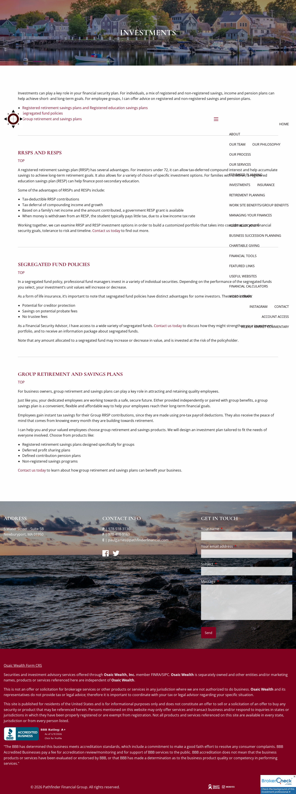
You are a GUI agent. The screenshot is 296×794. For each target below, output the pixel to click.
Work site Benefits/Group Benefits (259, 205)
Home (284, 124)
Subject (224, 564)
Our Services (240, 164)
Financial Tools (242, 256)
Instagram (258, 306)
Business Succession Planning (255, 235)
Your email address (234, 546)
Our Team (237, 144)
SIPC (165, 674)
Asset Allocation (244, 225)
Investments (239, 185)
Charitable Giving (244, 245)
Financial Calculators (248, 286)
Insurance (266, 185)
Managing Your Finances (250, 215)
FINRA (156, 674)
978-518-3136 (119, 528)
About (234, 134)
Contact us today (168, 325)
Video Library (240, 296)
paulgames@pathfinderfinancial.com (138, 540)
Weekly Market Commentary (265, 326)
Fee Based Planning (245, 174)
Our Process (240, 154)
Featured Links (242, 266)
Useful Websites (243, 276)
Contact (281, 306)
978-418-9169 (119, 534)
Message (226, 581)
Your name (227, 528)
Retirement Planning (247, 195)
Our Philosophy (266, 144)
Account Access (275, 316)
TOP (21, 272)
